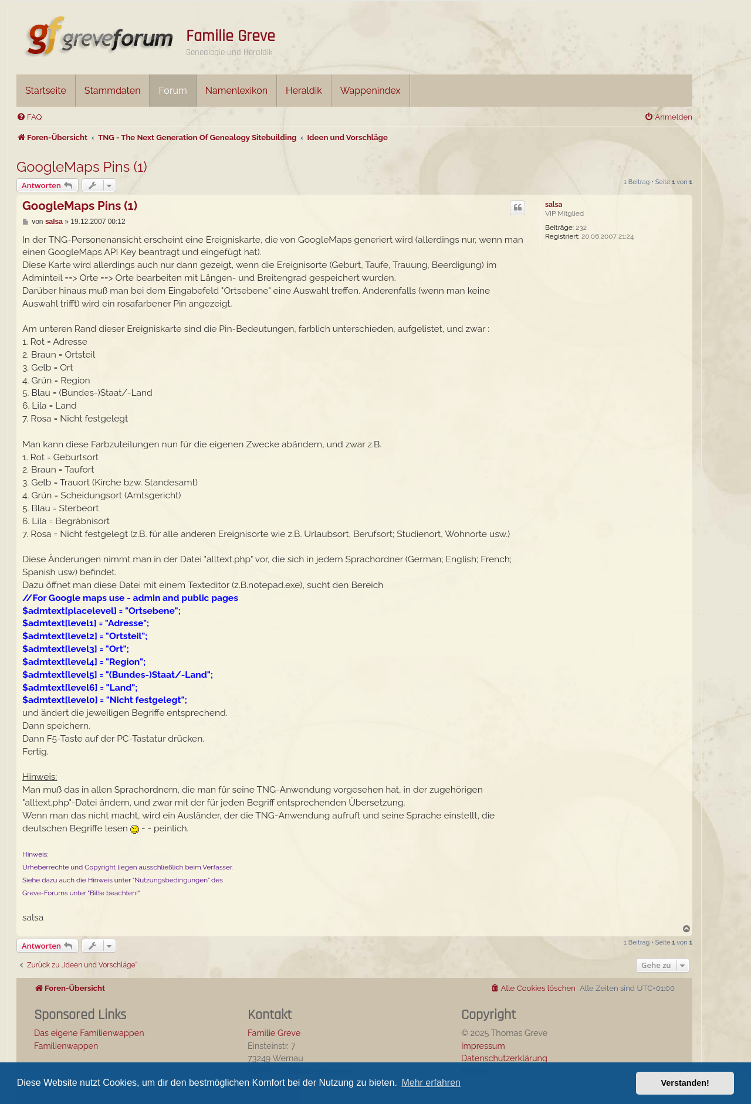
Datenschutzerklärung (504, 1058)
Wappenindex (370, 90)
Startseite (45, 90)
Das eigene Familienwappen (89, 1033)
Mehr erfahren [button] (431, 1083)
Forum (172, 90)
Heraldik (304, 90)
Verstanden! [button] (685, 1083)
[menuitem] (29, 116)
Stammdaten (112, 90)
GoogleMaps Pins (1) (81, 166)
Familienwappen (66, 1046)
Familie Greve (230, 36)
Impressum (483, 1046)
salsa (553, 205)
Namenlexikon (236, 90)
